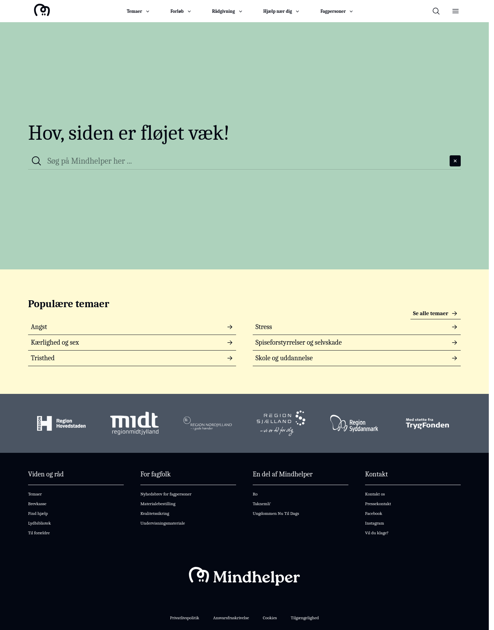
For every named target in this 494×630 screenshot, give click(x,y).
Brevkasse (37, 503)
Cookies (270, 617)
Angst (132, 327)
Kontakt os (375, 494)
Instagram (374, 523)
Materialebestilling (157, 503)
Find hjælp (38, 513)
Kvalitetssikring (154, 513)
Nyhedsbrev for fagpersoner (165, 494)
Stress (356, 327)
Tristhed (132, 358)
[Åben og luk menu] (455, 11)
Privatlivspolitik (184, 617)
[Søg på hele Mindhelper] (247, 161)
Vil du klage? (377, 532)
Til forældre (39, 532)
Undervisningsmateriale (162, 523)
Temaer (35, 494)
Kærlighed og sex (132, 342)
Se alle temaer (435, 313)
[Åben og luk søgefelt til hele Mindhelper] (436, 11)
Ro (255, 494)
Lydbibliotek (39, 523)
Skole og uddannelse (356, 358)
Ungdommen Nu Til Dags (276, 513)
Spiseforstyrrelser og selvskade (356, 342)
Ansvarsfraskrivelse (231, 617)
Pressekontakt (378, 503)
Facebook (373, 513)
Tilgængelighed (305, 617)
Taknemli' (262, 503)
